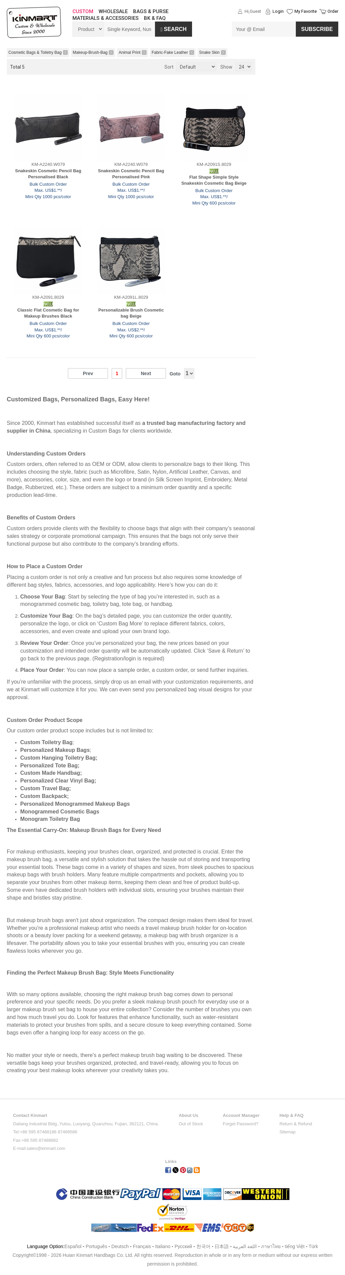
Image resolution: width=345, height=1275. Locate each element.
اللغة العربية (245, 1246)
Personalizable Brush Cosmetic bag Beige (131, 313)
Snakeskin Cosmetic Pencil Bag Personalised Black (48, 174)
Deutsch (120, 1246)
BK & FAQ (155, 18)
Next (146, 373)
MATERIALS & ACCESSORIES (105, 18)
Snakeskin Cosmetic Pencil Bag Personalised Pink (131, 174)
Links (171, 1161)
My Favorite (305, 11)
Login (278, 11)
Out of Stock (191, 1123)
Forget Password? (240, 1123)
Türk (313, 1246)
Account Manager (241, 1115)
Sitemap (287, 1131)
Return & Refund (295, 1123)
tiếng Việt (295, 1246)
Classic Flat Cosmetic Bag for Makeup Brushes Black (48, 313)
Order (332, 11)
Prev (88, 373)
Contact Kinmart (30, 1115)
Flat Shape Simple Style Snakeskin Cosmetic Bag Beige (214, 180)
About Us (188, 1115)
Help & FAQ (291, 1115)
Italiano (162, 1246)
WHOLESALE (113, 11)
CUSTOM (82, 11)
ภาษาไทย (271, 1246)
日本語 (222, 1246)
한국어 (203, 1246)
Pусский (183, 1246)
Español (73, 1246)
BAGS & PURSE (150, 11)
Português (96, 1246)
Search (173, 29)
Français (142, 1246)
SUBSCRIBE (317, 29)
